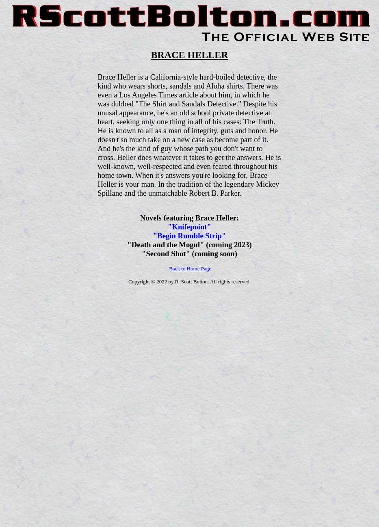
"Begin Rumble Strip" (189, 235)
